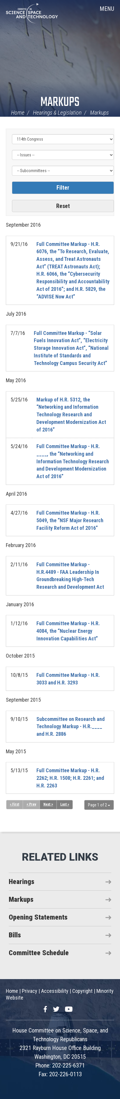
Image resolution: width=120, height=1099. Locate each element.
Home (17, 112)
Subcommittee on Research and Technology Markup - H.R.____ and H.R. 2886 (70, 726)
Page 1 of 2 (99, 805)
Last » (64, 804)
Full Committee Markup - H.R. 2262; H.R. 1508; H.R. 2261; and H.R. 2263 (70, 777)
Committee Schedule (39, 953)
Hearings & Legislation (57, 112)
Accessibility (54, 991)
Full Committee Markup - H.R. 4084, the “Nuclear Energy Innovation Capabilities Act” (68, 630)
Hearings (21, 882)
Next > (48, 804)
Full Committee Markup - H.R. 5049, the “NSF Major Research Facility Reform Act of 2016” (69, 520)
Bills (15, 935)
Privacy (29, 991)
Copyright (82, 991)
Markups (60, 102)
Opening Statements (38, 917)
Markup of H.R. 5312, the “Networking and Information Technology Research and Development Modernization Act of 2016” (71, 414)
